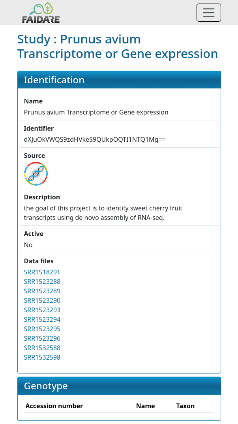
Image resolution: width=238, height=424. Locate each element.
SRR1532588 (42, 347)
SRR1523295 (42, 329)
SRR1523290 (42, 300)
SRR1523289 (42, 291)
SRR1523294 (42, 319)
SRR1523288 (42, 281)
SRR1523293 (42, 310)
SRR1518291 (42, 272)
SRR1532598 (42, 357)
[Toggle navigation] (209, 13)
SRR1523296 (42, 338)
